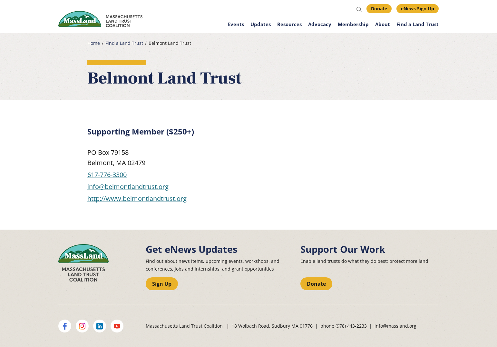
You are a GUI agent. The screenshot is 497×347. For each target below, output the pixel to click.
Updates (260, 24)
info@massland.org (395, 326)
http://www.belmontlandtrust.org (137, 198)
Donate (379, 8)
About (382, 24)
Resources (289, 24)
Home (93, 43)
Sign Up (161, 283)
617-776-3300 (107, 174)
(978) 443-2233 (351, 326)
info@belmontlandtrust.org (128, 186)
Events (236, 24)
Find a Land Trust (417, 24)
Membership (353, 24)
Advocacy (319, 24)
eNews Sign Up (417, 8)
